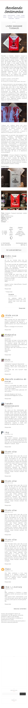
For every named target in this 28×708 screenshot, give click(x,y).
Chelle (8, 363)
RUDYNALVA (10, 338)
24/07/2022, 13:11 (9, 410)
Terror (20, 238)
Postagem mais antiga (21, 247)
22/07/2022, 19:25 (9, 364)
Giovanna (18, 236)
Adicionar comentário (20, 612)
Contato (14, 21)
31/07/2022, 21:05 (9, 456)
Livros (21, 15)
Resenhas (17, 237)
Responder (8, 292)
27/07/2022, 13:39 (9, 437)
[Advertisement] (14, 674)
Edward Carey (20, 235)
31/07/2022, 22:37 (9, 515)
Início (6, 15)
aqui (7, 224)
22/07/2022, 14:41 (9, 320)
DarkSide (20, 234)
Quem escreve (14, 15)
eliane (8, 572)
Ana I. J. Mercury (13, 590)
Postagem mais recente (6, 247)
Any (7, 435)
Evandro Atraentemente (12, 408)
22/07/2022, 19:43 (9, 386)
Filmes (8, 17)
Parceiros (21, 19)
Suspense (23, 237)
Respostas (9, 295)
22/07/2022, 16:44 (9, 339)
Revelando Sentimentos (14, 10)
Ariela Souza (11, 318)
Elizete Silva (11, 455)
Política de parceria (10, 19)
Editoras (19, 17)
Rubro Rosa (10, 259)
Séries (13, 17)
